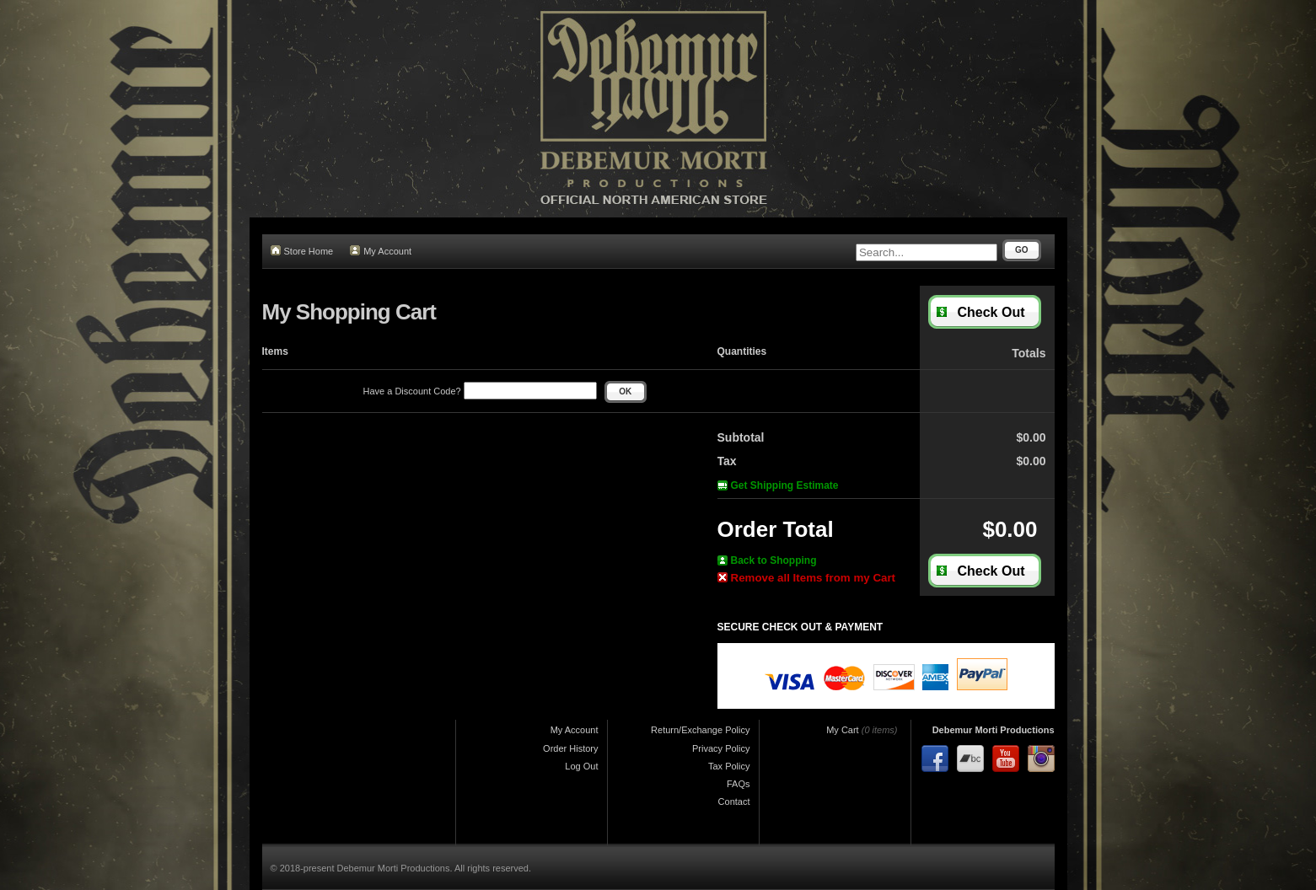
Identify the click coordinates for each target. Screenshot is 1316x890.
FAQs (738, 784)
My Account (380, 250)
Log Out (581, 766)
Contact (734, 801)
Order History (570, 748)
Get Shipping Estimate (778, 485)
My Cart (842, 730)
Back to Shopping (767, 560)
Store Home (302, 250)
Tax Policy (729, 766)
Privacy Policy (720, 748)
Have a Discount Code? (480, 391)
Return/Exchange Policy (700, 730)
